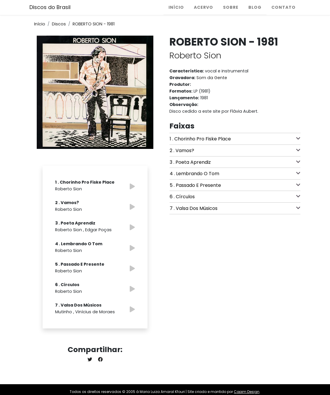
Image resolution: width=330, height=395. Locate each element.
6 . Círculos (235, 196)
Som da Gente (211, 78)
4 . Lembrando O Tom (235, 173)
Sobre (230, 7)
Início (176, 7)
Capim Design (246, 391)
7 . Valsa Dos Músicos (235, 208)
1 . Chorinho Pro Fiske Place (235, 138)
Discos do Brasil (50, 7)
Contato (283, 7)
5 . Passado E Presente (235, 185)
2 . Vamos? (235, 150)
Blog (254, 7)
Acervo (203, 7)
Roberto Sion (195, 55)
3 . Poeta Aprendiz (235, 162)
